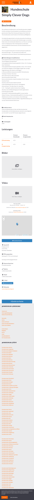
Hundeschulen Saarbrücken (8, 477)
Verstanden (5, 497)
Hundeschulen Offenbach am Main (10, 454)
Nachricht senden (7, 283)
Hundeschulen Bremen (7, 363)
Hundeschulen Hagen (7, 394)
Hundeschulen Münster (7, 447)
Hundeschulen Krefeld (7, 421)
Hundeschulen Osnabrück (8, 458)
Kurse (3, 332)
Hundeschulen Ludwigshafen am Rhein (11, 429)
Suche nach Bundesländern (8, 323)
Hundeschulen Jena (6, 413)
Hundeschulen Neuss (7, 449)
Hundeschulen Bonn (6, 358)
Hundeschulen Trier (6, 484)
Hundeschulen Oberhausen (8, 453)
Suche (3, 320)
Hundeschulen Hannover (7, 401)
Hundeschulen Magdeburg (8, 432)
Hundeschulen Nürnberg (7, 451)
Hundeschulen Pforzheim (7, 461)
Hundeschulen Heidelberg (8, 403)
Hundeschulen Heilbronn (7, 405)
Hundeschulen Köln (6, 423)
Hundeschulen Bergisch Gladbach (9, 350)
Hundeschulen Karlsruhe (7, 414)
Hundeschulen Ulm (6, 485)
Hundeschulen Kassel (7, 416)
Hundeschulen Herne (7, 409)
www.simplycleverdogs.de (21, 207)
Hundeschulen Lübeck (7, 430)
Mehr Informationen (14, 497)
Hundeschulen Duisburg (7, 374)
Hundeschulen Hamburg (7, 398)
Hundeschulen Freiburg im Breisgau (10, 387)
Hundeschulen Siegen (7, 478)
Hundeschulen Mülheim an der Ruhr (10, 444)
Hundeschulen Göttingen (7, 392)
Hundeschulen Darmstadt (8, 368)
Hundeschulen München (7, 445)
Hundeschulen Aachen (7, 347)
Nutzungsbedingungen (7, 313)
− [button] (3, 219)
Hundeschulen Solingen (7, 480)
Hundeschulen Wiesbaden (8, 487)
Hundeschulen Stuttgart (7, 482)
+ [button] (3, 217)
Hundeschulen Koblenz (7, 420)
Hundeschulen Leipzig (7, 425)
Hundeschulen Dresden (7, 372)
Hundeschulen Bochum (7, 356)
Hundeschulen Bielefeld (7, 354)
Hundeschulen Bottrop (7, 359)
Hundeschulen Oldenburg (8, 456)
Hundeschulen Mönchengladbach (9, 442)
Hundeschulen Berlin (6, 352)
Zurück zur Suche (17, 301)
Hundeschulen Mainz (7, 434)
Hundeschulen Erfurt (6, 380)
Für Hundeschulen (6, 337)
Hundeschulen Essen (6, 383)
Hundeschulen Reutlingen (8, 473)
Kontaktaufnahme (17, 240)
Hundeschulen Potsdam (7, 463)
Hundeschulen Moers (7, 440)
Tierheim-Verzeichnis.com (18, 212)
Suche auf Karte (5, 321)
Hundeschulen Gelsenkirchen (8, 390)
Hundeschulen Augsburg (7, 349)
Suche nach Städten (6, 325)
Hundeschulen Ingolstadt (7, 411)
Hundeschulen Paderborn (8, 460)
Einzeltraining (6, 140)
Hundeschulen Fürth (6, 389)
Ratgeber (4, 330)
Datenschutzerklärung (7, 314)
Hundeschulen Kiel (6, 418)
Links (3, 334)
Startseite (4, 318)
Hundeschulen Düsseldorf (8, 378)
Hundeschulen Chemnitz (7, 366)
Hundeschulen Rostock (7, 475)
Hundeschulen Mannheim (8, 438)
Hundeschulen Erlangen (7, 382)
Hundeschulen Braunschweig (8, 361)
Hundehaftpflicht (6, 336)
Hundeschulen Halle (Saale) (8, 396)
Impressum (4, 311)
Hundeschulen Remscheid (8, 471)
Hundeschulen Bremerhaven (8, 365)
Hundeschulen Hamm (7, 399)
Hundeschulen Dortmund (8, 370)
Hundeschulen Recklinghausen (9, 468)
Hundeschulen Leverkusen (8, 427)
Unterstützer (6, 21)
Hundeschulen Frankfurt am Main (9, 385)
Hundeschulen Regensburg (8, 469)
